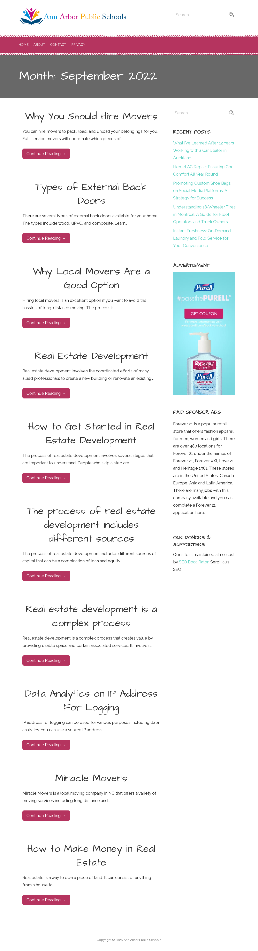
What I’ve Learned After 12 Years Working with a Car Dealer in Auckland (203, 150)
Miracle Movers (91, 778)
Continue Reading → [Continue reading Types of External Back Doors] (46, 238)
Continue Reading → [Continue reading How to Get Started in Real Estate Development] (46, 477)
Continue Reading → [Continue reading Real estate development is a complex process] (46, 660)
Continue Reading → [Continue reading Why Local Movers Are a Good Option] (46, 322)
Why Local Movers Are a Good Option (91, 278)
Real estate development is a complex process (91, 616)
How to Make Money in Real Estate (91, 856)
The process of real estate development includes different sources (91, 525)
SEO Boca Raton (193, 562)
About (39, 45)
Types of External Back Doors (91, 194)
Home (23, 45)
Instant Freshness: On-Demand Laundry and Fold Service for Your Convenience (202, 238)
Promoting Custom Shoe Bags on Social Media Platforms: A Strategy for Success (202, 190)
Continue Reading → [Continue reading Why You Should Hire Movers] (46, 153)
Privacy (78, 45)
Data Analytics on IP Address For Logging (91, 700)
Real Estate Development (91, 356)
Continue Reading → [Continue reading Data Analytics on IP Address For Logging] (46, 744)
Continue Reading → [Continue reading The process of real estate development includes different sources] (46, 575)
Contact (58, 45)
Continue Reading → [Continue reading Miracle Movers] (46, 815)
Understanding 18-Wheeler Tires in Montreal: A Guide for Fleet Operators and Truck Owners (204, 214)
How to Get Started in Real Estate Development (91, 433)
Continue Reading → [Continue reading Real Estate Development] (46, 393)
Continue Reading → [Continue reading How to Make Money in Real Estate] (46, 899)
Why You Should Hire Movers (91, 116)
